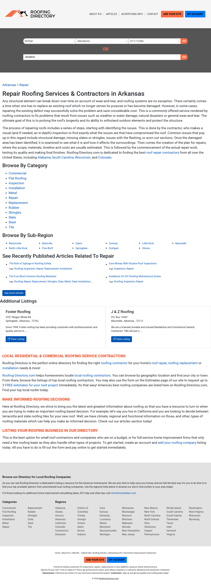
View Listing (16, 339)
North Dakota (151, 519)
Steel (12, 222)
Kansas (104, 511)
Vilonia (146, 248)
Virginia (171, 534)
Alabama (44, 157)
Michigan (105, 534)
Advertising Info (132, 14)
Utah (169, 526)
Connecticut (61, 530)
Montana (127, 519)
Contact (152, 14)
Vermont (171, 530)
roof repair (159, 363)
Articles (111, 14)
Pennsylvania (151, 534)
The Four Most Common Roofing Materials (32, 276)
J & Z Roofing (122, 312)
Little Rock (148, 243)
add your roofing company (177, 443)
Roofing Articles (100, 553)
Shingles (15, 212)
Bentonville (15, 243)
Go (184, 41)
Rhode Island (174, 508)
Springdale (81, 248)
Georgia (81, 519)
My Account (195, 14)
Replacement (18, 203)
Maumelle (180, 243)
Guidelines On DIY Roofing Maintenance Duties (135, 276)
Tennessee (172, 519)
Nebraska (127, 523)
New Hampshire (131, 530)
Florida (81, 515)
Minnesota (128, 508)
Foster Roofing (18, 312)
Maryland (105, 526)
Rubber (14, 208)
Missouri (127, 515)
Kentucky (105, 515)
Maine (103, 523)
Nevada (126, 526)
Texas (170, 523)
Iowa (102, 508)
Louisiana (105, 519)
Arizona (59, 515)
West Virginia (196, 511)
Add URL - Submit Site (81, 553)
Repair (24, 85)
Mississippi (128, 511)
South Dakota (174, 515)
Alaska (59, 511)
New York (149, 511)
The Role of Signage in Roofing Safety (30, 263)
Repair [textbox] (29, 41)
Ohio (147, 523)
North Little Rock (18, 248)
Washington (195, 508)
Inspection (16, 183)
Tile (11, 227)
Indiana (81, 534)
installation (10, 368)
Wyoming (194, 519)
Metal (13, 193)
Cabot (78, 243)
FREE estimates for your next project (31, 385)
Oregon (148, 530)
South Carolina (63, 157)
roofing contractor (114, 363)
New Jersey (128, 534)
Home (57, 553)
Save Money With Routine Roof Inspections (133, 263)
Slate (12, 217)
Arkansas (9, 85)
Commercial (17, 173)
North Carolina (152, 515)
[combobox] (49, 41)
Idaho (80, 526)
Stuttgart (114, 248)
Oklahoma (150, 526)
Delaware (60, 534)
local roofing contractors (93, 375)
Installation (17, 188)
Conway (113, 243)
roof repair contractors (162, 152)
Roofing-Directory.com (18, 375)
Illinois (81, 530)
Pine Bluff (47, 248)
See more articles (13, 292)
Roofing (18, 268)
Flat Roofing (17, 178)
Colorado (104, 157)
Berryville (47, 243)
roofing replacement (183, 363)
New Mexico (151, 508)
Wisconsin (82, 157)
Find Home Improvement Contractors (140, 553)
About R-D (95, 14)
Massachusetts (108, 530)
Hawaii (81, 523)
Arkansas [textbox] (83, 41)
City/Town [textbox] (136, 41)
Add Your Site (172, 14)
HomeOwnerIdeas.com (123, 493)
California (60, 523)
